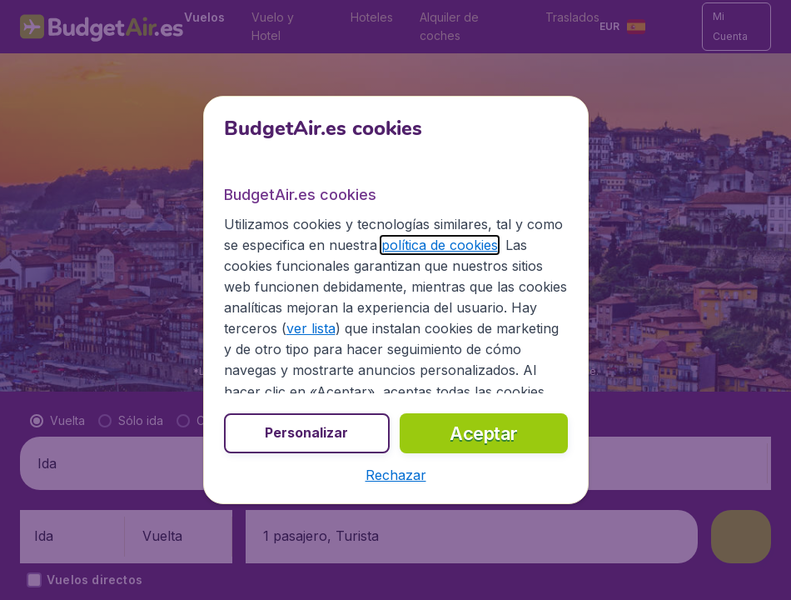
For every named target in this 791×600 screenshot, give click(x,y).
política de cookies (439, 245)
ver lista (311, 328)
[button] (396, 475)
